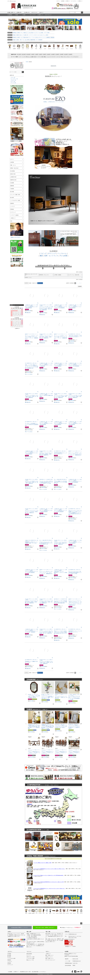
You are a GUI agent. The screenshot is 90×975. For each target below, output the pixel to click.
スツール (58, 56)
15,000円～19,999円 (59, 54)
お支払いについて (49, 956)
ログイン (58, 1)
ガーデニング (48, 14)
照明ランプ (40, 14)
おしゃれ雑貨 (31, 56)
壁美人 (45, 56)
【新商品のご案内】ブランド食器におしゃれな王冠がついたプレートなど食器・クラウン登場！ (29, 32)
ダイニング (52, 253)
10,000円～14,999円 (51, 54)
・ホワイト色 (12, 81)
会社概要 (66, 951)
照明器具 (12, 209)
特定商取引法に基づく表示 (25, 971)
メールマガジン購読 (30, 958)
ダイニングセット (67, 56)
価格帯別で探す (13, 179)
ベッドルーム (62, 253)
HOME (27, 61)
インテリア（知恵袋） (14, 215)
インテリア (33, 14)
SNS (11, 221)
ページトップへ (81, 923)
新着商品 (10, 14)
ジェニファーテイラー (51, 56)
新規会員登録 (29, 953)
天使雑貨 (12, 188)
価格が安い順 (34, 283)
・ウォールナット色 (14, 78)
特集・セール (13, 165)
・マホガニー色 (13, 80)
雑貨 (16, 14)
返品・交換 (48, 931)
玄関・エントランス (51, 255)
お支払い (9, 931)
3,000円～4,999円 (34, 54)
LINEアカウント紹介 (30, 956)
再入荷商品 (12, 171)
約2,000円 (24, 54)
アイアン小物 (40, 56)
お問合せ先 (67, 931)
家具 (23, 14)
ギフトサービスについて (50, 959)
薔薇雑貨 (12, 185)
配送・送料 (29, 931)
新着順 (30, 283)
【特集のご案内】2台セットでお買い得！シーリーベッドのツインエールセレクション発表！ (28, 35)
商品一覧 (19, 12)
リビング (43, 253)
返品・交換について (49, 958)
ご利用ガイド (68, 1)
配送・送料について (49, 955)
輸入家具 (12, 197)
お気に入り (27, 12)
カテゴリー (10, 951)
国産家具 (12, 203)
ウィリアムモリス (74, 56)
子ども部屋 (63, 255)
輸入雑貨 (12, 191)
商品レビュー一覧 (30, 959)
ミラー (20, 56)
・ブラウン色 (12, 77)
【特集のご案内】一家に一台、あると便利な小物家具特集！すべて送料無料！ (25, 39)
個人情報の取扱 (35, 971)
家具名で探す (13, 173)
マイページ (34, 12)
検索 (82, 12)
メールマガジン (74, 1)
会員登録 (62, 1)
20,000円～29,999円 (68, 54)
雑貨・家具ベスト (12, 12)
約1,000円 (19, 54)
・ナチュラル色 (13, 82)
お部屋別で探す (13, 176)
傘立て (35, 56)
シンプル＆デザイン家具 (15, 200)
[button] (81, 283)
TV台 (62, 56)
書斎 (41, 255)
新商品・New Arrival (14, 168)
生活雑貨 (12, 182)
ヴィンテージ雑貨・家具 (15, 194)
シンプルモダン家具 (11, 958)
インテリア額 (25, 56)
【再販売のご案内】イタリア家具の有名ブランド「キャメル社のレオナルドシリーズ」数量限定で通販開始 (31, 37)
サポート (47, 951)
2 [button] (76, 283)
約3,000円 (28, 54)
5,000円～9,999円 (42, 54)
